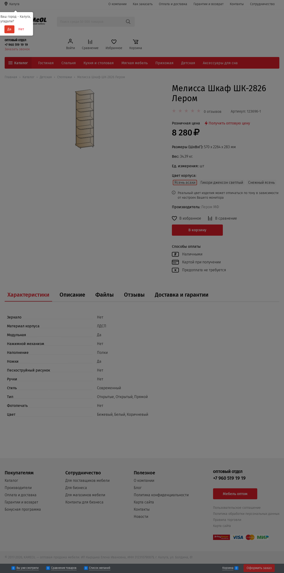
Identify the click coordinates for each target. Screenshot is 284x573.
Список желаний (99, 568)
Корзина (227, 568)
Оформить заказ (259, 568)
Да (9, 29)
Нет (21, 29)
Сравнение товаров (64, 568)
